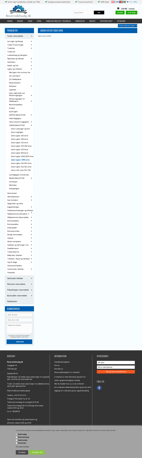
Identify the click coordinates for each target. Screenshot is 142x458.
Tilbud (30, 21)
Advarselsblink (14, 83)
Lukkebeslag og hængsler (17, 55)
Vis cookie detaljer (22, 447)
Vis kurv (120, 12)
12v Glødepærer (15, 79)
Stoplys (12, 108)
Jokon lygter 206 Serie (19, 139)
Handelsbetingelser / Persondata (58, 21)
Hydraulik (11, 273)
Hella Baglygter (15, 118)
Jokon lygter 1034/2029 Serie (22, 156)
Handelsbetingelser (62, 362)
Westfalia (12, 185)
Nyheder (20, 21)
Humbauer (13, 182)
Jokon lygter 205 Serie (19, 136)
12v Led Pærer (14, 76)
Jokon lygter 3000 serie (20, 160)
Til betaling (131, 12)
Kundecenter (80, 21)
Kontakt (92, 21)
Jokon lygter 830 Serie (19, 153)
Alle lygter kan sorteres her (19, 72)
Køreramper (12, 193)
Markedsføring (23, 437)
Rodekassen (12, 301)
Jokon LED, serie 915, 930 (21, 170)
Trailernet (11, 52)
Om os (57, 365)
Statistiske (22, 443)
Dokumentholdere (14, 266)
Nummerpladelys (15, 105)
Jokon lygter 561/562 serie (21, 167)
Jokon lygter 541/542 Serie (21, 163)
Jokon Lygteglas (17, 132)
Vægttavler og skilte (15, 204)
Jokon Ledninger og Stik (20, 129)
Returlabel (121, 21)
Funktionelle (22, 440)
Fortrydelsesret (106, 21)
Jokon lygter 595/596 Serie (21, 146)
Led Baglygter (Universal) (19, 175)
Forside (10, 21)
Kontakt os (58, 369)
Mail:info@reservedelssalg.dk (18, 391)
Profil (39, 21)
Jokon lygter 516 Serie (19, 143)
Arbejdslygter (14, 189)
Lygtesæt (12, 90)
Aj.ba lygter (13, 111)
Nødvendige (22, 434)
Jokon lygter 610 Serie (19, 149)
